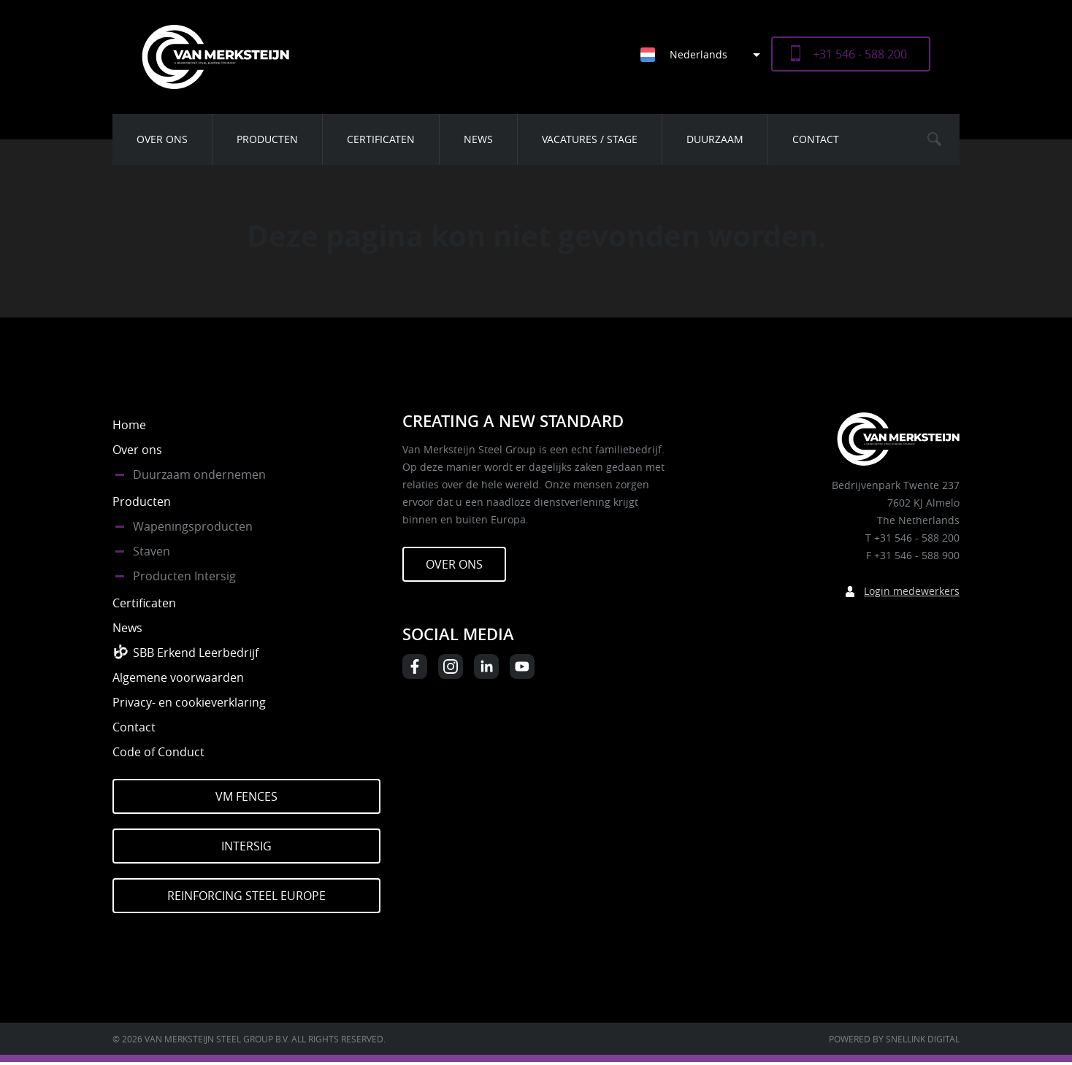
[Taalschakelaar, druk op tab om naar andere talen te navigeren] (705, 54)
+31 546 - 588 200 (860, 54)
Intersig (246, 846)
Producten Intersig (184, 576)
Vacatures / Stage (590, 139)
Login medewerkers (912, 591)
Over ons (162, 139)
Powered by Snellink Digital (894, 1039)
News (478, 139)
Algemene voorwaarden (178, 677)
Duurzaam (714, 139)
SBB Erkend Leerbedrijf (196, 653)
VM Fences (246, 796)
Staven (151, 551)
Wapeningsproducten (193, 526)
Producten (267, 139)
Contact (815, 139)
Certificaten (381, 139)
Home (129, 425)
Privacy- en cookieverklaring (189, 702)
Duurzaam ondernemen (199, 474)
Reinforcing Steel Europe (246, 896)
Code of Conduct (158, 752)
